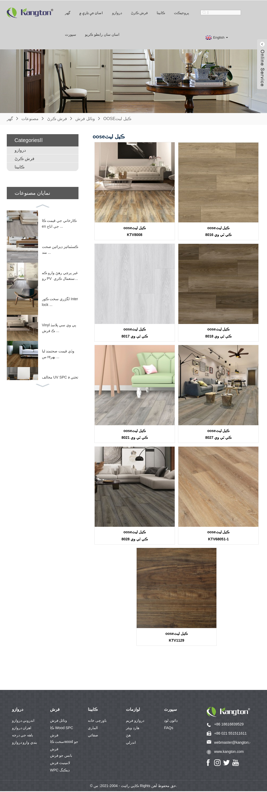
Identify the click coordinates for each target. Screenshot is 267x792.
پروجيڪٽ (181, 12)
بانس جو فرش (61, 756)
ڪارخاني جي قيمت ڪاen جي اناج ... (59, 223)
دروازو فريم (135, 721)
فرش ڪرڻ (139, 12)
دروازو (117, 12)
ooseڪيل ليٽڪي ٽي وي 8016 (218, 231)
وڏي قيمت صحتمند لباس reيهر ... (58, 354)
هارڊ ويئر (132, 728)
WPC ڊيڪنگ (60, 771)
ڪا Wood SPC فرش (61, 729)
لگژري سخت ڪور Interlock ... (60, 301)
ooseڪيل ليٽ (117, 118)
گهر (67, 12)
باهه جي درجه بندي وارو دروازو (24, 737)
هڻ (128, 736)
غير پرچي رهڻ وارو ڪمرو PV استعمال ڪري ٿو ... (60, 275)
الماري (93, 728)
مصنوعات (30, 118)
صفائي (93, 736)
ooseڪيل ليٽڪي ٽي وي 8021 (135, 434)
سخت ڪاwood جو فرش (64, 743)
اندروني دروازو (23, 721)
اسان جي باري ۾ (91, 12)
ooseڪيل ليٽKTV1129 (176, 637)
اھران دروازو (22, 728)
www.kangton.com (229, 752)
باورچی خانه (97, 721)
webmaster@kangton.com (235, 743)
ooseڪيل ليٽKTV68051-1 (218, 536)
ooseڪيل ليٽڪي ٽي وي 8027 (218, 434)
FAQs (168, 728)
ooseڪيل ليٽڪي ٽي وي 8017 (135, 332)
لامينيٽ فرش (60, 763)
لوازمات (133, 710)
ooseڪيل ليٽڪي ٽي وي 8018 (218, 332)
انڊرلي (131, 743)
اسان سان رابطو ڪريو (102, 34)
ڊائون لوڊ (171, 721)
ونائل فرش (85, 118)
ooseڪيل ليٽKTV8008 (135, 231)
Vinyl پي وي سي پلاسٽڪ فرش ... (59, 328)
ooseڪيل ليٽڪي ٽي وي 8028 (135, 536)
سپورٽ (70, 34)
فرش (55, 710)
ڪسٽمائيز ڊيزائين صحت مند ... (60, 249)
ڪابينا (161, 12)
